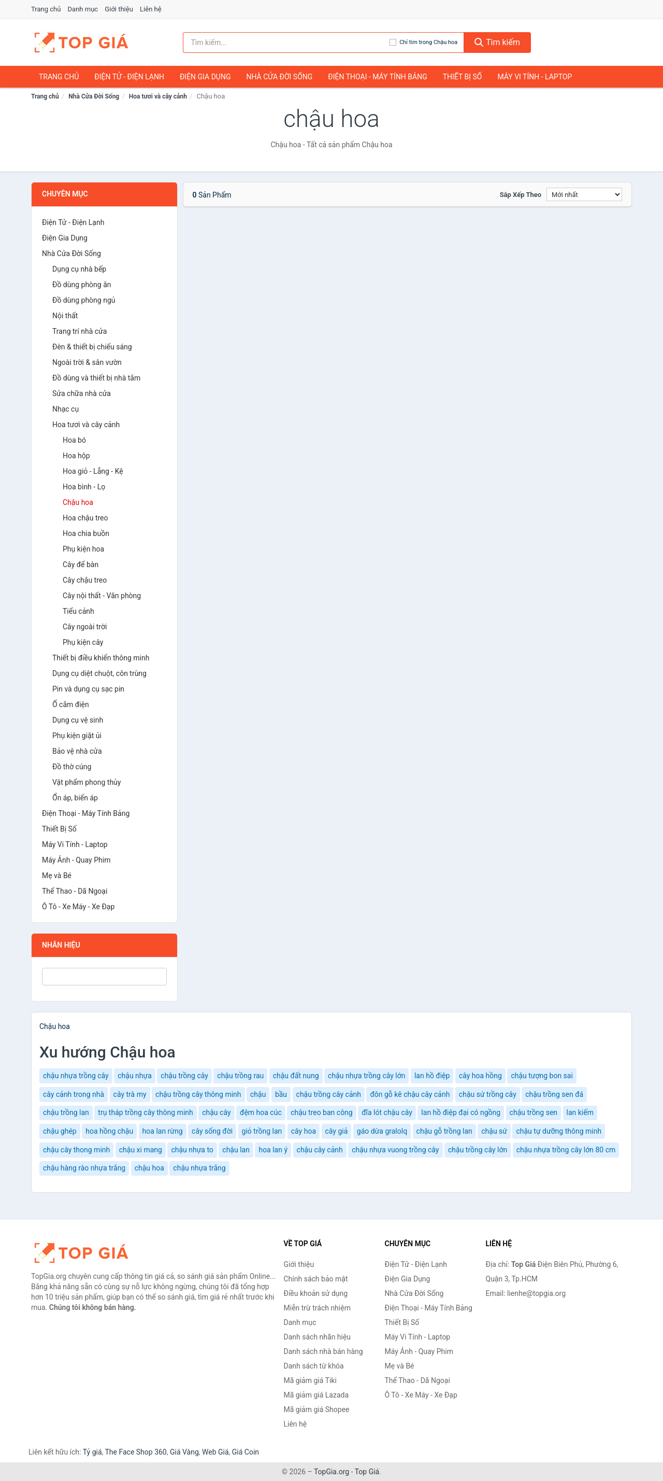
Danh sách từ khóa (314, 1366)
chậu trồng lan (66, 1112)
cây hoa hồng (480, 1075)
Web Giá (215, 1452)
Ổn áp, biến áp (75, 798)
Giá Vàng (184, 1452)
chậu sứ (494, 1131)
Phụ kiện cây (83, 642)
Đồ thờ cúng (71, 767)
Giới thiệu (119, 9)
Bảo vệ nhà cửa (77, 751)
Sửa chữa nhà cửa (81, 393)
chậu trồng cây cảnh (328, 1094)
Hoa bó (74, 440)
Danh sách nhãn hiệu (317, 1337)
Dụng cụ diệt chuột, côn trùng (99, 673)
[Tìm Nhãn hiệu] (104, 976)
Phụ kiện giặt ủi (77, 735)
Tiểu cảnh (78, 611)
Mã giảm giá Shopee (317, 1409)
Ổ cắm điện (70, 704)
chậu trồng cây (184, 1075)
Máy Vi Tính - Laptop (534, 77)
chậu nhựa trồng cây (76, 1075)
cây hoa (303, 1131)
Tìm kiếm (497, 42)
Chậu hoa (78, 502)
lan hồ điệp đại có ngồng (460, 1112)
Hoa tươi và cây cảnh (158, 96)
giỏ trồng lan (262, 1131)
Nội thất (65, 316)
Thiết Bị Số (462, 77)
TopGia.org (331, 1472)
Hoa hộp (76, 456)
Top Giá (367, 1472)
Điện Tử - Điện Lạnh (129, 77)
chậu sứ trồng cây (487, 1094)
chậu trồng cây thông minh (198, 1094)
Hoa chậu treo (85, 518)
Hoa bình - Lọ (84, 487)
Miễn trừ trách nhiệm (317, 1308)
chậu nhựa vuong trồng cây (395, 1150)
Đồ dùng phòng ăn (81, 284)
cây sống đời (212, 1131)
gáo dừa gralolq (382, 1131)
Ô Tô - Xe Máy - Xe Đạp (78, 906)
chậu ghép (60, 1131)
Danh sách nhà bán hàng (323, 1351)
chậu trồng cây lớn (477, 1150)
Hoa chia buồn (86, 533)
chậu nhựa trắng (199, 1168)
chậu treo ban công (322, 1112)
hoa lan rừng (162, 1131)
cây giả (336, 1131)
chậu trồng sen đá (554, 1094)
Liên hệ (151, 9)
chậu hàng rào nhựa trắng (84, 1168)
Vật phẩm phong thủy (86, 782)
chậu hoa (149, 1168)
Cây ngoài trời (85, 627)
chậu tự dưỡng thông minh (558, 1131)
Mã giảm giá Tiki (310, 1380)
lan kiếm (580, 1112)
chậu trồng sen (533, 1112)
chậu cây (216, 1112)
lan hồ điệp (432, 1075)
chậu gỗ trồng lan (444, 1131)
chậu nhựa (135, 1075)
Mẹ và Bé (56, 875)
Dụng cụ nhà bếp (79, 269)
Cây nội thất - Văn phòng (102, 595)
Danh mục (83, 9)
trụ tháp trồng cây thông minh (145, 1112)
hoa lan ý (272, 1150)
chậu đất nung (296, 1075)
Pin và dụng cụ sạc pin (88, 689)
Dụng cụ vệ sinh (77, 720)
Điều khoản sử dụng (316, 1293)
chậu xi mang (140, 1150)
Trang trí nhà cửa (79, 331)
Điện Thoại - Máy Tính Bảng (377, 77)
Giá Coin (245, 1452)
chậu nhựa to (192, 1150)
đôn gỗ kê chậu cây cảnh (410, 1094)
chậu (258, 1094)
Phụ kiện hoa (83, 549)
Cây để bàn (80, 564)
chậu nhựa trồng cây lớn (366, 1075)
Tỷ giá (92, 1452)
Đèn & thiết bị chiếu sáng (92, 347)
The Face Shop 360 (135, 1452)
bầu (281, 1094)
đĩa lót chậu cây (387, 1112)
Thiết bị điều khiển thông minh (100, 658)
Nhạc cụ (65, 409)
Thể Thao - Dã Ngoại (74, 891)
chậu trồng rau (240, 1075)
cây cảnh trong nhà (73, 1094)
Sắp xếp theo (520, 195)
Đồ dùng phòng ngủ (83, 300)
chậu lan (236, 1150)
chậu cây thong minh (76, 1150)
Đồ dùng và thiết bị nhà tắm (96, 378)
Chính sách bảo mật (316, 1279)
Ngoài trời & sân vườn (87, 362)
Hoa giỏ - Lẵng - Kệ (93, 471)
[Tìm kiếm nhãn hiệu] (286, 42)
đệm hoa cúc (261, 1112)
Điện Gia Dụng (205, 77)
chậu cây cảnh (320, 1150)
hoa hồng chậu (109, 1131)
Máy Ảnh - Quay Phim (76, 860)
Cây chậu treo (85, 580)
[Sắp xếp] (584, 194)
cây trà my (130, 1094)
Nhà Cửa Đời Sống (279, 77)
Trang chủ (46, 9)
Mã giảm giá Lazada (316, 1395)
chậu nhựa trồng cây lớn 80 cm (566, 1150)
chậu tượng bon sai (541, 1075)
